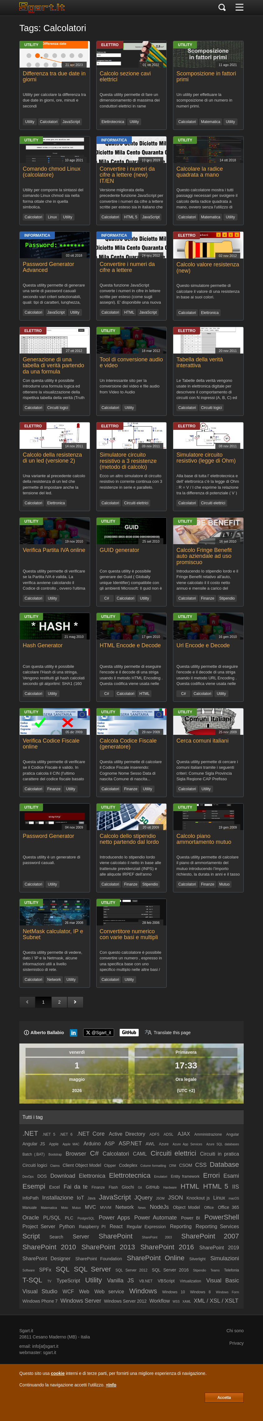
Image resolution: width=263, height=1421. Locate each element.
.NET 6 (66, 1134)
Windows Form (227, 1292)
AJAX (184, 1134)
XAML (187, 1301)
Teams (214, 1270)
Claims (55, 1165)
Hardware (170, 1187)
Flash (113, 1187)
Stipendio (227, 598)
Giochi (128, 1187)
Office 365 (228, 1207)
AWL (150, 1143)
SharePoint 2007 (210, 1236)
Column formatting (153, 1165)
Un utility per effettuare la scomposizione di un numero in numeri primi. (204, 100)
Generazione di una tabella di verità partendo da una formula (53, 365)
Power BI (190, 1217)
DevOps (28, 1176)
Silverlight (197, 1259)
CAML (140, 1154)
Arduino (92, 1143)
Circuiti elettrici (136, 503)
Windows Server (80, 1301)
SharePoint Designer (46, 1258)
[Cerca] (222, 8)
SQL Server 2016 (170, 1269)
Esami (231, 1176)
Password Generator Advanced (48, 267)
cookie (58, 1373)
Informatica (114, 140)
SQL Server (92, 1269)
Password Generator (48, 836)
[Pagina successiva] (75, 1002)
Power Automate (155, 1217)
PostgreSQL (86, 1218)
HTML (129, 312)
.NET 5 (48, 1134)
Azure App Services (187, 1144)
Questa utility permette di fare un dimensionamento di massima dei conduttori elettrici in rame (130, 100)
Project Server (38, 1226)
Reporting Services (217, 1226)
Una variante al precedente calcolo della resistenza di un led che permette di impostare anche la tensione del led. (54, 484)
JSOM (160, 1198)
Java (91, 1198)
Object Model (186, 1207)
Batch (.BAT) (33, 1154)
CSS (201, 1165)
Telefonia (231, 1270)
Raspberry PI (92, 1226)
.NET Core (90, 1134)
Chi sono (235, 1330)
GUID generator (119, 550)
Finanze (207, 598)
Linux (52, 217)
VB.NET (145, 1281)
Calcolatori (49, 122)
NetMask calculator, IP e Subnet (53, 934)
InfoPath (30, 1197)
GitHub (153, 1187)
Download (62, 1176)
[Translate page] (168, 1032)
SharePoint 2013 (108, 1247)
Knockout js (198, 1197)
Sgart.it (26, 1330)
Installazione (57, 1198)
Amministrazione (208, 1134)
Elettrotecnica (113, 122)
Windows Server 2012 (125, 1301)
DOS (42, 1176)
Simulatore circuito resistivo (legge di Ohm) (206, 458)
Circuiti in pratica (219, 1154)
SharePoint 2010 (49, 1247)
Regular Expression (146, 1226)
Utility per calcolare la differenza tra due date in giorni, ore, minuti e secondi (54, 100)
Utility (31, 45)
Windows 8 (200, 1292)
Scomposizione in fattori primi (206, 76)
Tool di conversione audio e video (131, 362)
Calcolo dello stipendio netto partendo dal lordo (129, 839)
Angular (232, 1134)
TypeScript (68, 1280)
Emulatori (160, 1176)
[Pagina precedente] (27, 1002)
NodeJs (159, 1207)
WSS (176, 1301)
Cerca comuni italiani (202, 741)
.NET (30, 1133)
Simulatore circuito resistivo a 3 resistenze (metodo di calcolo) (128, 461)
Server (81, 1236)
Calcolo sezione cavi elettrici (125, 76)
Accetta (224, 1397)
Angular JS (33, 1143)
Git (140, 1187)
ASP (110, 1143)
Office (209, 1207)
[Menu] (239, 8)
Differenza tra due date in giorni (54, 76)
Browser (76, 1154)
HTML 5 (130, 217)
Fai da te (76, 1187)
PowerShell (221, 1217)
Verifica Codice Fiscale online (51, 744)
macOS (234, 1198)
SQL (62, 1269)
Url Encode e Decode (203, 645)
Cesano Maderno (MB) (55, 1336)
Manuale (29, 1207)
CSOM (185, 1165)
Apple (54, 1144)
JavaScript (71, 122)
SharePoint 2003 (157, 1237)
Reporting (181, 1226)
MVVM (105, 1207)
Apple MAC (71, 1144)
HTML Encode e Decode (130, 645)
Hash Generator (43, 645)
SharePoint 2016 (167, 1247)
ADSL (168, 1134)
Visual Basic (222, 1280)
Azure (164, 1144)
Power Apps (114, 1217)
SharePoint (115, 1236)
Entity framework (185, 1176)
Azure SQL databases (222, 1144)
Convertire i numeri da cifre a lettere (127, 267)
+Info (111, 1384)
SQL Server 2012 (131, 1270)
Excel (54, 1187)
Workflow (160, 1301)
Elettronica (210, 313)
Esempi (33, 1186)
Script (31, 1236)
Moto (64, 1208)
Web (84, 1291)
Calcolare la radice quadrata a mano (199, 172)
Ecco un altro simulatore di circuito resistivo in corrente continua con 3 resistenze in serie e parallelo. (131, 481)
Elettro (110, 45)
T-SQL (32, 1280)
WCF (68, 1291)
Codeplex (128, 1165)
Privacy (236, 1343)
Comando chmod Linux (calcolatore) (51, 172)
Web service (109, 1291)
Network (54, 979)
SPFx (45, 1269)
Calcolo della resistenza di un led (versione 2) (52, 458)
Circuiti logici (57, 408)
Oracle (30, 1217)
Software (28, 1270)
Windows (143, 1291)
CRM (172, 1165)
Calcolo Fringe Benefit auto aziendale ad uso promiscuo (204, 556)
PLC (69, 1217)
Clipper (110, 1165)
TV (49, 1281)
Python (67, 1226)
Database (224, 1164)
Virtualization (190, 1281)
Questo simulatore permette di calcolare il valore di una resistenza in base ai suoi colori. (207, 291)
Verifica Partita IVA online (54, 550)
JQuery (143, 1198)
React (116, 1226)
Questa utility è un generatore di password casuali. (51, 860)
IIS (235, 1187)
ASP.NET (130, 1143)
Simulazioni (224, 1258)
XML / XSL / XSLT (216, 1301)
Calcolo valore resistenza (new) (207, 267)
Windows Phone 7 (40, 1301)
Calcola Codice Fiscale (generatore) (128, 744)
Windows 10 (173, 1292)
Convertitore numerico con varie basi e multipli (129, 934)
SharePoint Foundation (98, 1258)
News (142, 1208)
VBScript (166, 1280)
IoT (80, 1197)
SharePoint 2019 (219, 1247)
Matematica (210, 122)
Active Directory (127, 1134)
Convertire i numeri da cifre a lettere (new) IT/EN (127, 175)
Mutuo (224, 884)
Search (56, 1236)
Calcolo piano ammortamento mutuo (203, 839)
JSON (175, 1198)
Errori (211, 1175)
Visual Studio (39, 1291)
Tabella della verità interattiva (199, 362)
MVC (90, 1207)
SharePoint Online (155, 1258)
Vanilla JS (120, 1280)
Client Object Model (82, 1165)
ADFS (154, 1134)
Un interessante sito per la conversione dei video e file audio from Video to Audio (130, 386)
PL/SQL (51, 1217)
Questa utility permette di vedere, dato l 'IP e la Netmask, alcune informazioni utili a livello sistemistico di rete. (52, 961)
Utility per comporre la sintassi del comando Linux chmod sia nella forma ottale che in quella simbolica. (53, 198)
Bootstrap (55, 1154)
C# (106, 598)
